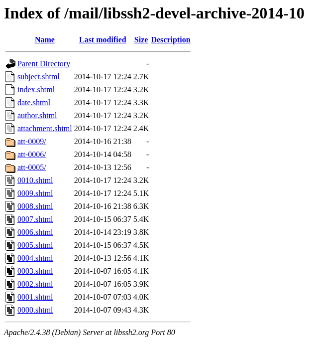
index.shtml (36, 89)
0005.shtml (35, 245)
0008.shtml (35, 206)
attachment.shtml (44, 128)
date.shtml (33, 102)
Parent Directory (43, 63)
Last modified (102, 39)
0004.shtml (35, 258)
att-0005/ (31, 167)
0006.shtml (35, 232)
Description (170, 39)
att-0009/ (31, 141)
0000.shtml (35, 310)
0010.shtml (35, 180)
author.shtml (37, 115)
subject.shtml (38, 76)
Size (141, 39)
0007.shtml (35, 219)
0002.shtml (35, 284)
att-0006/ (31, 154)
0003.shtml (35, 271)
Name (45, 39)
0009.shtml (35, 193)
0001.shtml (35, 297)
